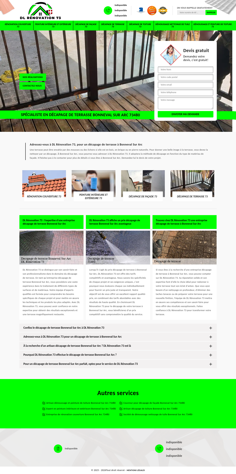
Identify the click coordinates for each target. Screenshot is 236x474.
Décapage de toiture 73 (140, 25)
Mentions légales (136, 470)
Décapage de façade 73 (85, 25)
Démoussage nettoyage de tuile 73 (172, 25)
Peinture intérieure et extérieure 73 (53, 25)
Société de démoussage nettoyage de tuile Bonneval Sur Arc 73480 (157, 414)
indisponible (121, 5)
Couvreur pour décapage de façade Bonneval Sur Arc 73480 (154, 403)
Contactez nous (32, 85)
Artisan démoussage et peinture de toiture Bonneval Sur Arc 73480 (81, 403)
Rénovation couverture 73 (18, 25)
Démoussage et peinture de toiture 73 (212, 25)
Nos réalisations (33, 77)
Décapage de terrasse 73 (112, 25)
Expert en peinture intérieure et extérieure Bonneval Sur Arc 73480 (81, 408)
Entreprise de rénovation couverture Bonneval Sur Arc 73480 (77, 414)
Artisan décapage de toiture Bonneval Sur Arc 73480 (150, 408)
